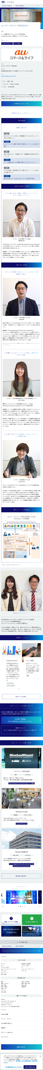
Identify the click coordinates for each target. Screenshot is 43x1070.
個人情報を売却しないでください (14, 1067)
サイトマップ (4, 1037)
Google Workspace (7, 43)
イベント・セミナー (6, 1019)
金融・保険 (3, 985)
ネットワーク (4, 972)
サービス (3, 956)
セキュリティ (4, 970)
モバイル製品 (17, 43)
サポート (7, 1032)
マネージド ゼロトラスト (6, 1003)
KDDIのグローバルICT (6, 1004)
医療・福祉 (24, 985)
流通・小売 (3, 988)
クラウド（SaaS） (5, 967)
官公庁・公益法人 (26, 981)
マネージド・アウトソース (28, 969)
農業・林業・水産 (26, 983)
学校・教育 (3, 992)
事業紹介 (3, 1028)
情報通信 (24, 986)
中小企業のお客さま (6, 1023)
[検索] (39, 950)
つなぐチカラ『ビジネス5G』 (8, 1001)
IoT (2, 965)
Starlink (3, 999)
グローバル (24, 970)
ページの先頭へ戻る (22, 942)
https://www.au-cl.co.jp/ (8, 76)
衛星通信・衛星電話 (26, 963)
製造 (2, 981)
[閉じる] (40, 1056)
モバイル (3, 963)
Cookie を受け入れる (30, 1067)
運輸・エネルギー (5, 983)
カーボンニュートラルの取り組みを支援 (10, 1006)
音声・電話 (3, 974)
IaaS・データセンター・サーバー (8, 969)
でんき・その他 (25, 965)
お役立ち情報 (4, 1014)
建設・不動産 (4, 986)
